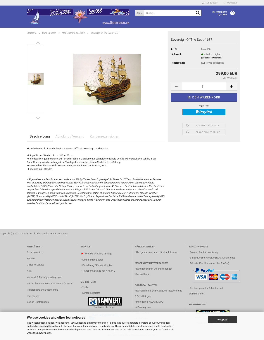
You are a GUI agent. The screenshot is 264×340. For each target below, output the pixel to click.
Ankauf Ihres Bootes (92, 259)
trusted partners (130, 322)
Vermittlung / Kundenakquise (97, 265)
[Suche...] (139, 13)
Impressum (33, 296)
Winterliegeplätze (91, 293)
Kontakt (31, 258)
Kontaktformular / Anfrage (98, 253)
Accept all (222, 319)
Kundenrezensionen (104, 136)
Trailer (85, 287)
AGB (29, 271)
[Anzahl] (204, 86)
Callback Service (35, 264)
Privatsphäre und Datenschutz (42, 289)
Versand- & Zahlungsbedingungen (44, 277)
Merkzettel (230, 2)
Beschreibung (40, 136)
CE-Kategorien (143, 307)
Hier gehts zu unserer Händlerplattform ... (157, 252)
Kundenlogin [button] (210, 2)
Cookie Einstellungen (38, 302)
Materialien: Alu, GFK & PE (149, 301)
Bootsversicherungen (105, 307)
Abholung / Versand (69, 136)
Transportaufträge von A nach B (98, 270)
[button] (38, 43)
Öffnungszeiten (35, 252)
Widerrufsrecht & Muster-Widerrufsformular (50, 283)
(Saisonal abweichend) (211, 58)
